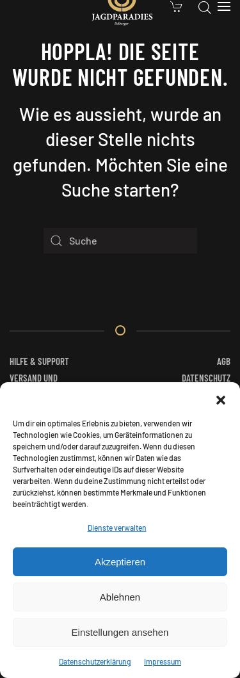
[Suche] (120, 241)
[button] (220, 398)
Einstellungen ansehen (120, 632)
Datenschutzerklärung (95, 661)
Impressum (162, 661)
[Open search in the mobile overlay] (204, 6)
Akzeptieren (120, 561)
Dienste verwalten (117, 527)
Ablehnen (120, 597)
